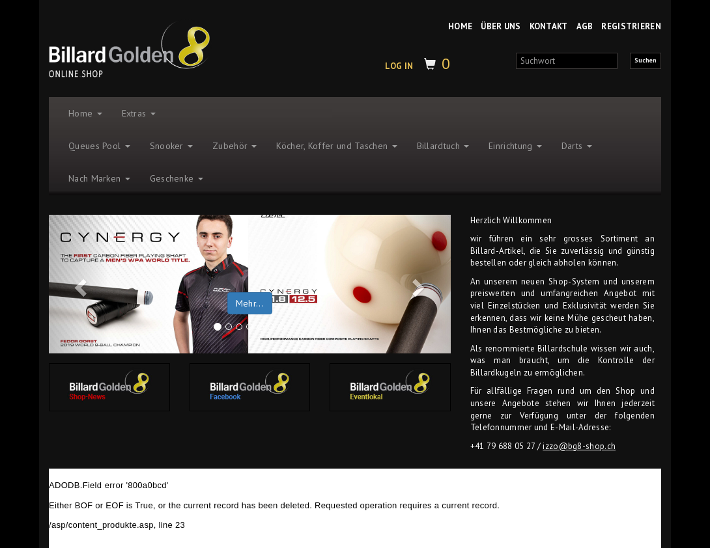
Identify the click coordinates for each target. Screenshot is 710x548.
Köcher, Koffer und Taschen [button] (336, 146)
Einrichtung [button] (515, 146)
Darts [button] (576, 146)
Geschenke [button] (176, 178)
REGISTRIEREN (631, 26)
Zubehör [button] (234, 146)
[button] (79, 284)
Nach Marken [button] (99, 178)
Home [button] (85, 113)
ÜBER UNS (500, 26)
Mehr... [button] (250, 303)
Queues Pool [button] (99, 146)
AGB (584, 26)
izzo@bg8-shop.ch (579, 446)
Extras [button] (139, 113)
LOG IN (399, 66)
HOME (460, 26)
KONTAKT (549, 26)
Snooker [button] (171, 146)
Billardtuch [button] (443, 146)
